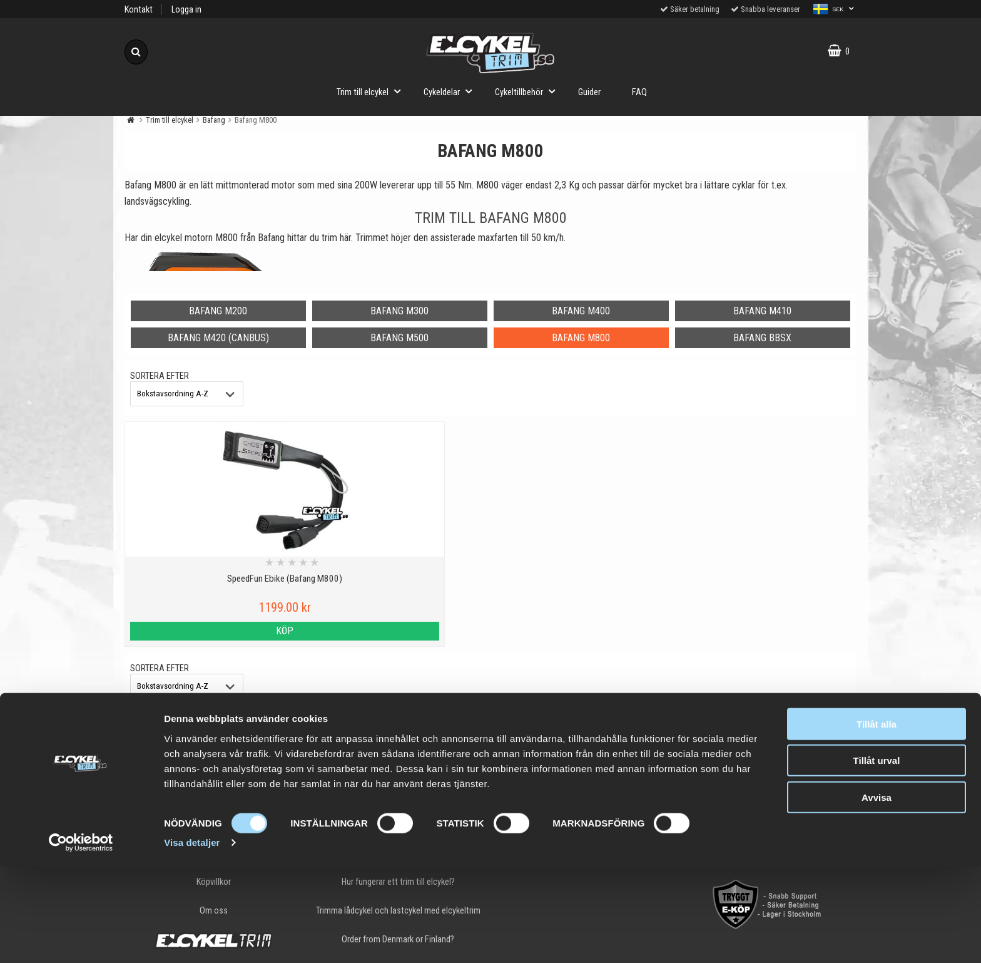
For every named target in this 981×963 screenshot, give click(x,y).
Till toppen (491, 744)
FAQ (639, 92)
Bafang (214, 120)
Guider (589, 92)
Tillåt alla (876, 819)
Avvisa (877, 892)
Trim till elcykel (372, 91)
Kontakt (139, 9)
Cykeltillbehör (528, 91)
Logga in (186, 9)
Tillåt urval (876, 856)
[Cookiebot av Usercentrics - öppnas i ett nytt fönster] (81, 938)
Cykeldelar (451, 91)
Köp (213, 631)
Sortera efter (159, 376)
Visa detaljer (192, 938)
